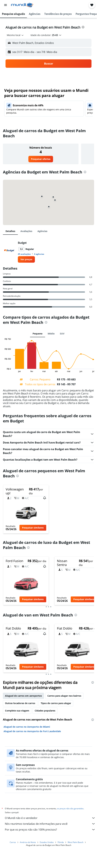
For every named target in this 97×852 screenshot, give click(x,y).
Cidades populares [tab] (45, 710)
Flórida (61, 842)
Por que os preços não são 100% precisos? (50, 830)
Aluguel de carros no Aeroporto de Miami (27, 726)
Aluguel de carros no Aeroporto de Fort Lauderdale (32, 731)
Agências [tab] (42, 231)
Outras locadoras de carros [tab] (20, 703)
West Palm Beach (75, 842)
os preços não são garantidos (70, 808)
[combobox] (15, 35)
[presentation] (83, 27)
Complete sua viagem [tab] (17, 710)
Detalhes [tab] (10, 231)
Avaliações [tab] (26, 231)
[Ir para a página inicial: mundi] (22, 5)
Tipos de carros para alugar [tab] (56, 703)
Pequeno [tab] (37, 333)
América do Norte (28, 842)
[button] (5, 5)
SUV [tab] (62, 333)
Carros (13, 842)
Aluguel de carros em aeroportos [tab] (23, 695)
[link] (40, 159)
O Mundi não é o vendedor (50, 818)
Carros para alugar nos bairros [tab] (64, 695)
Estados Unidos (47, 842)
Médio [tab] (51, 333)
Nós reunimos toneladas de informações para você (50, 824)
